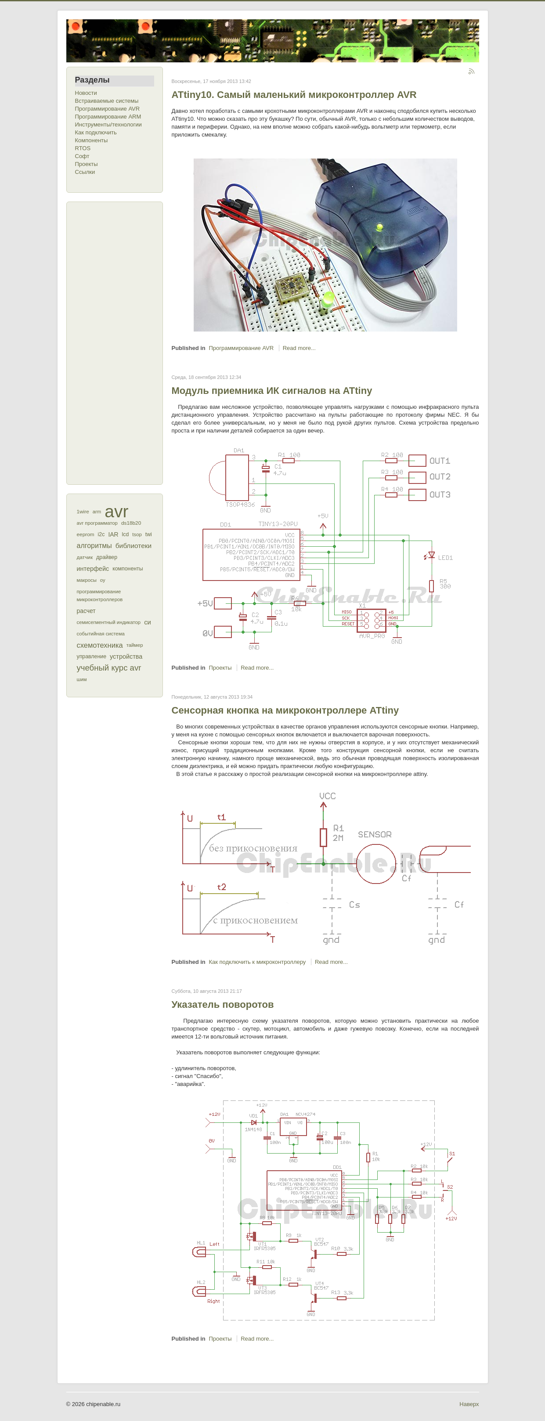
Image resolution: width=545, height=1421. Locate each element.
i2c (101, 534)
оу (102, 580)
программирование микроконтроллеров (100, 595)
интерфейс (93, 568)
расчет (86, 610)
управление (92, 656)
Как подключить (96, 132)
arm (97, 511)
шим (82, 679)
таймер (134, 645)
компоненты (127, 569)
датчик (85, 557)
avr (116, 511)
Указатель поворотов (223, 1004)
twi (148, 534)
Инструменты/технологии (108, 124)
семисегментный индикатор (109, 622)
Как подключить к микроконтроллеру (257, 962)
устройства (126, 656)
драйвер (106, 557)
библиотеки (133, 545)
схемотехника (100, 645)
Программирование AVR (107, 108)
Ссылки (85, 172)
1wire (83, 512)
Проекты (86, 164)
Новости (86, 93)
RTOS (83, 148)
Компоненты (91, 140)
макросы (87, 580)
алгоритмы (94, 545)
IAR (113, 534)
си (147, 622)
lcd (125, 534)
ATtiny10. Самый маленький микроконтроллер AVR (294, 94)
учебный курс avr (109, 667)
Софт (82, 156)
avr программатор (97, 523)
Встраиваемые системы (107, 100)
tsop (136, 534)
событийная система (101, 633)
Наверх (469, 1404)
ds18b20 (131, 523)
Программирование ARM (108, 116)
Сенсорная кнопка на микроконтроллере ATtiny (285, 710)
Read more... (299, 348)
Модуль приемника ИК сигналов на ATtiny (272, 390)
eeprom (85, 534)
